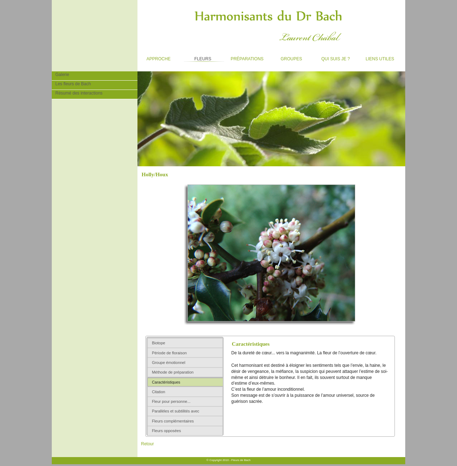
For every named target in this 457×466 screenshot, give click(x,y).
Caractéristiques (166, 382)
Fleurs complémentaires (173, 421)
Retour (147, 443)
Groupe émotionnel (168, 362)
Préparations (244, 57)
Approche (154, 57)
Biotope (158, 343)
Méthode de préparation (173, 372)
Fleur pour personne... (171, 401)
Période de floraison (169, 353)
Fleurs (196, 57)
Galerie (60, 74)
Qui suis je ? (332, 57)
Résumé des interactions (77, 93)
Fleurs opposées (166, 431)
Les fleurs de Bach (71, 83)
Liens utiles (376, 57)
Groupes (286, 57)
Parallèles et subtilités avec (175, 411)
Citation (158, 392)
